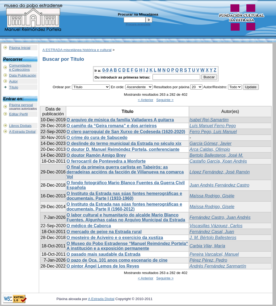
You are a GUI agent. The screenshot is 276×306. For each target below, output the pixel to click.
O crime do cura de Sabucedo (97, 137)
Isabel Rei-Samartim (209, 120)
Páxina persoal (21, 105)
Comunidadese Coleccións (20, 67)
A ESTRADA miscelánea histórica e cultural (77, 50)
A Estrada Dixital (22, 132)
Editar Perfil (18, 114)
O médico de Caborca (89, 225)
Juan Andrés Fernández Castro (219, 185)
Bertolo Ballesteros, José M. (216, 155)
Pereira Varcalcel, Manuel (214, 254)
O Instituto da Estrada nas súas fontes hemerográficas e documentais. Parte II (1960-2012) (124, 206)
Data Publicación (22, 75)
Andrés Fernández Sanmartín (217, 266)
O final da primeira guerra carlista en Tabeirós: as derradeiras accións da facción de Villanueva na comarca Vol (125, 172)
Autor (13, 81)
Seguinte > (165, 100)
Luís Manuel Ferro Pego (212, 125)
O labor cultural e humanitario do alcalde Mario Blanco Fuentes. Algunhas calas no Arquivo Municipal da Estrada (126, 217)
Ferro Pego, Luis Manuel (213, 131)
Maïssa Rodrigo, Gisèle (211, 196)
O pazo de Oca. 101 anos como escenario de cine (117, 260)
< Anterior (145, 100)
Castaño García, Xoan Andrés (218, 161)
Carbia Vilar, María (207, 246)
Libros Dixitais (20, 126)
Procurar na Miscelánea (138, 14)
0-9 (105, 70)
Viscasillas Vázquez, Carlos (215, 225)
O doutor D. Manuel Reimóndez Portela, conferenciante (123, 149)
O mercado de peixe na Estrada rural (104, 231)
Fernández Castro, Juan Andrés (219, 217)
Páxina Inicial (19, 48)
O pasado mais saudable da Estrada (103, 254)
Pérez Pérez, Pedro (208, 260)
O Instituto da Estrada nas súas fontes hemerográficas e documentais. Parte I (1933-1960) (124, 196)
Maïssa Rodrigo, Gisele (211, 206)
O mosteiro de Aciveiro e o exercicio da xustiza (115, 237)
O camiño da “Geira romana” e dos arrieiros (112, 125)
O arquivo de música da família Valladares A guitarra (120, 120)
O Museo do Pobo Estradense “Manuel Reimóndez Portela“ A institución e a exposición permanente (127, 246)
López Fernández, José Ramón (219, 172)
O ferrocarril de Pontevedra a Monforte (106, 161)
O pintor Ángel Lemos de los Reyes (103, 266)
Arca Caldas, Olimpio (209, 149)
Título (13, 87)
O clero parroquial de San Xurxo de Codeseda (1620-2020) (126, 131)
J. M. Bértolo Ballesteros (212, 237)
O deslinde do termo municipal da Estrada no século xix (124, 143)
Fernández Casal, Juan (211, 231)
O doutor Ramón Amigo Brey (96, 155)
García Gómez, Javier (210, 143)
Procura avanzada (138, 24)
